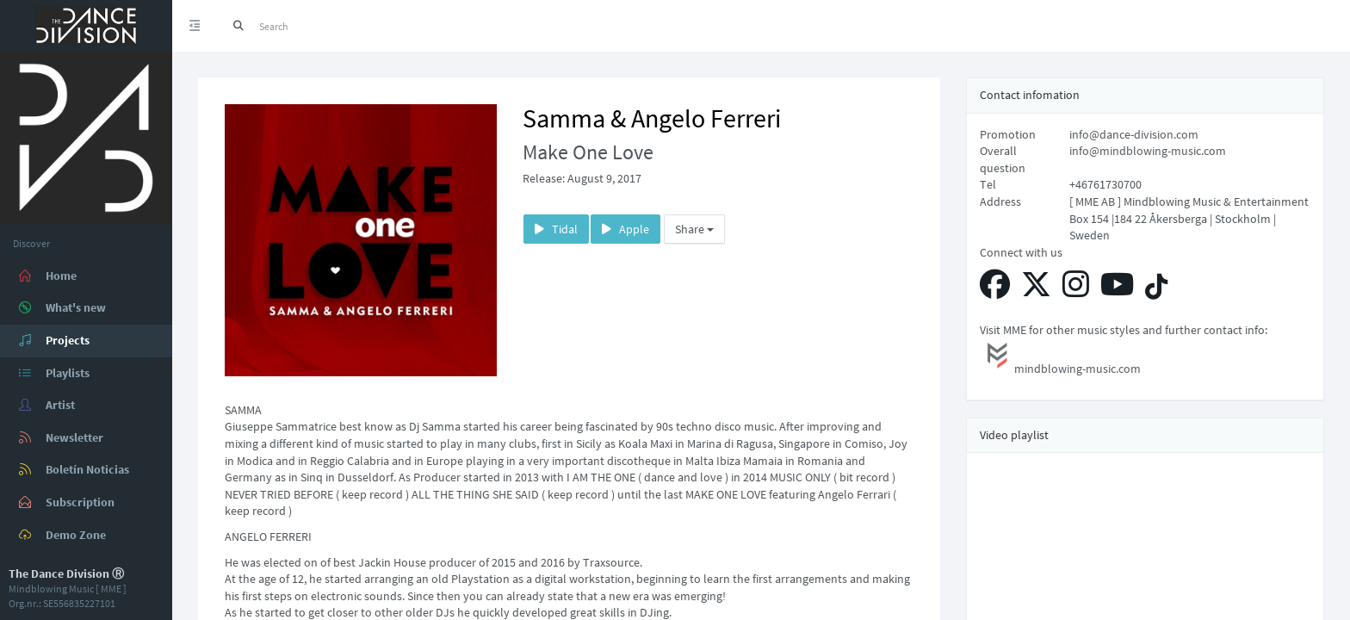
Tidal (556, 229)
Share (694, 229)
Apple (625, 229)
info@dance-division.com (1133, 134)
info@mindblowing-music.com (1147, 150)
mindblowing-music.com (1060, 357)
